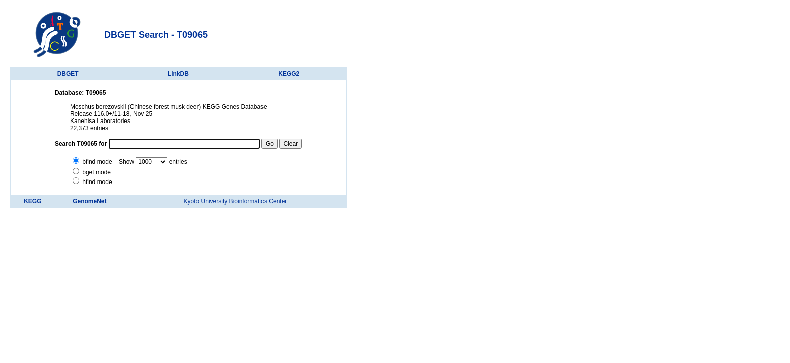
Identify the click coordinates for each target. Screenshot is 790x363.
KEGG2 (288, 73)
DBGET (68, 73)
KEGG (32, 201)
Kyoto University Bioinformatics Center (235, 201)
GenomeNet (89, 201)
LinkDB (178, 73)
